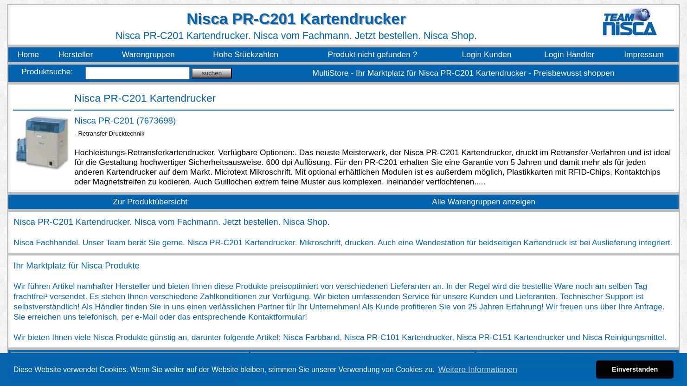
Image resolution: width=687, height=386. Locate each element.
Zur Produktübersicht (150, 201)
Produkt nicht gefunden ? (372, 54)
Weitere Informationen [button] (477, 369)
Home (28, 54)
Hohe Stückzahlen (245, 54)
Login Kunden (487, 54)
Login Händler (569, 54)
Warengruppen (148, 54)
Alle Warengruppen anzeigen (483, 201)
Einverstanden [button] (635, 369)
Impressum (644, 54)
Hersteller (75, 54)
